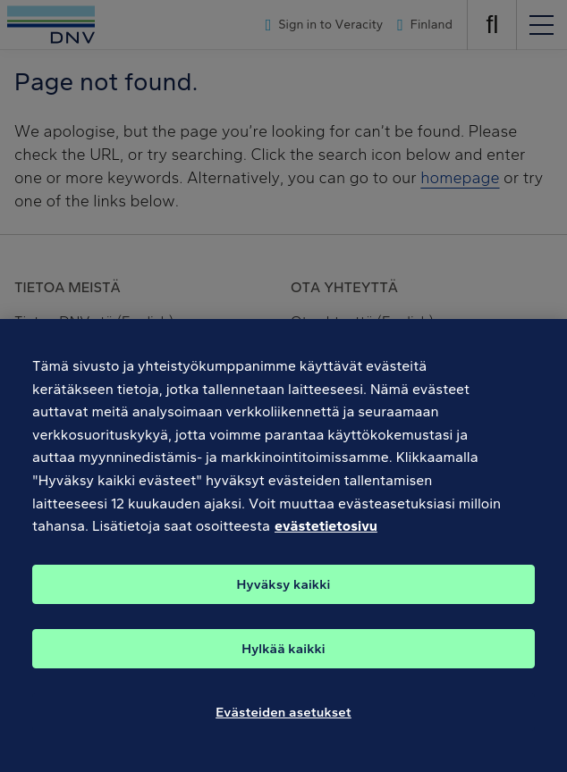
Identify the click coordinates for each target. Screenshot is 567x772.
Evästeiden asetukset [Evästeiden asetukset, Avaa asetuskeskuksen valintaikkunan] (283, 724)
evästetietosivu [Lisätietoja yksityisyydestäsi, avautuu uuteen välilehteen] (326, 537)
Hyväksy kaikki (284, 596)
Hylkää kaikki (283, 660)
